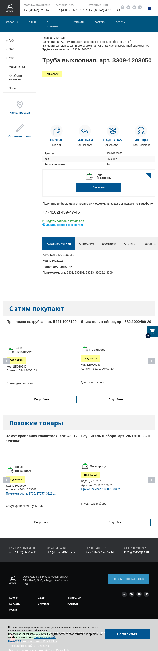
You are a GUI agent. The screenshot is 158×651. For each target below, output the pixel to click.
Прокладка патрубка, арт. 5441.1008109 (42, 322)
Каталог (9, 22)
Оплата (129, 243)
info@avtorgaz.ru (136, 552)
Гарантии (121, 22)
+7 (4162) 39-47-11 (39, 9)
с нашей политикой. (45, 637)
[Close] (127, 634)
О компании (52, 24)
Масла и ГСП (17, 66)
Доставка (100, 22)
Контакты (78, 22)
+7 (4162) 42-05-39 (104, 9)
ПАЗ (12, 49)
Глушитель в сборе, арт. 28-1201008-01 (116, 436)
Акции (32, 22)
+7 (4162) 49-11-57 (71, 9)
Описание (86, 243)
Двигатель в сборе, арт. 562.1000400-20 (116, 322)
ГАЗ (11, 40)
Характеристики (59, 243)
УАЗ (11, 58)
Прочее (14, 88)
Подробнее (41, 399)
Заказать (99, 187)
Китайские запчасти (16, 77)
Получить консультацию (129, 578)
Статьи (13, 610)
